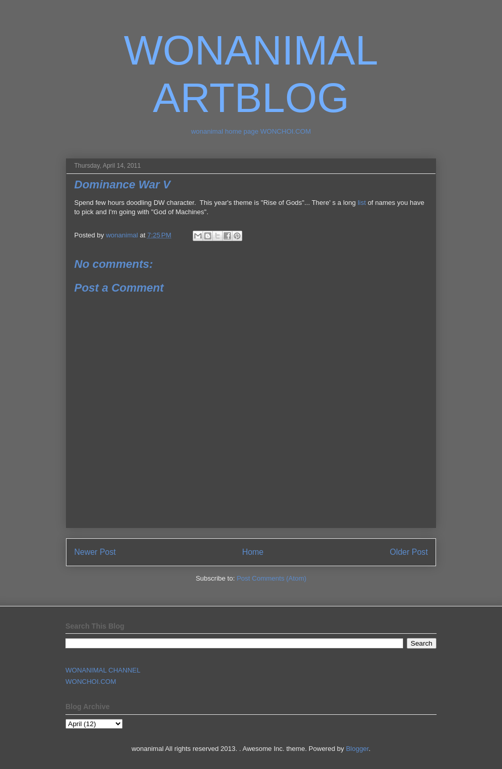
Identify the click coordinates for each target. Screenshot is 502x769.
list (362, 202)
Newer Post (95, 552)
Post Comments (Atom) (271, 578)
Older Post (409, 552)
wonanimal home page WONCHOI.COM (251, 131)
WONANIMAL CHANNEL (102, 670)
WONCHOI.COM (90, 681)
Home (253, 552)
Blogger (357, 748)
